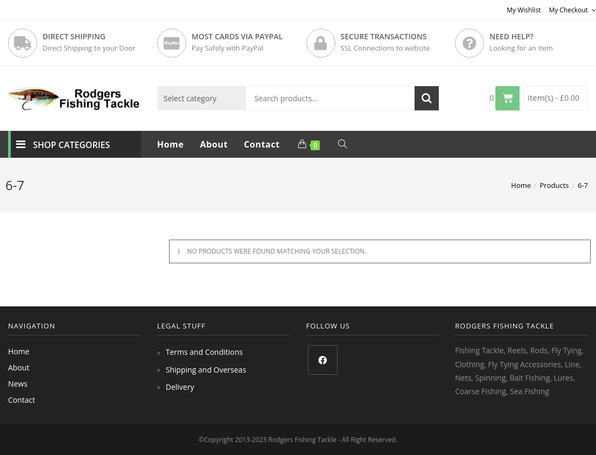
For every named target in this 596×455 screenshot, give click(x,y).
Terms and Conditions (204, 352)
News (17, 384)
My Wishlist (524, 10)
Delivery (180, 387)
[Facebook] (323, 360)
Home (19, 351)
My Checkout (572, 10)
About (18, 367)
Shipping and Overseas (206, 370)
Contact (21, 400)
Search (427, 98)
